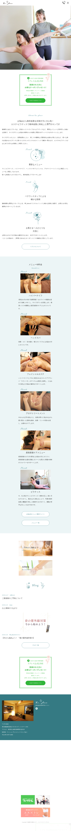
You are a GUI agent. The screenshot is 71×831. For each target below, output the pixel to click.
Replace (8, 3)
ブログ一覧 (35, 645)
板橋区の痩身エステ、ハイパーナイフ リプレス (38, 822)
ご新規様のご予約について (12, 598)
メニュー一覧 (35, 523)
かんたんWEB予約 (63, 828)
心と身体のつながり (9, 608)
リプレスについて (35, 246)
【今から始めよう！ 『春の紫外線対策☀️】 (18, 638)
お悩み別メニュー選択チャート (35, 514)
